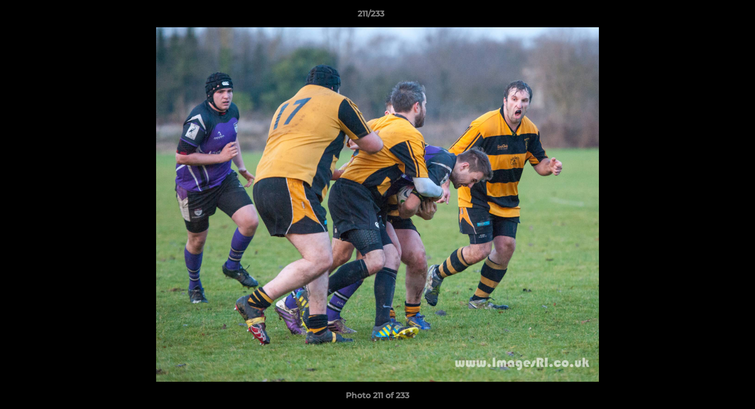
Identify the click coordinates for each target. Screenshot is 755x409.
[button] (707, 16)
